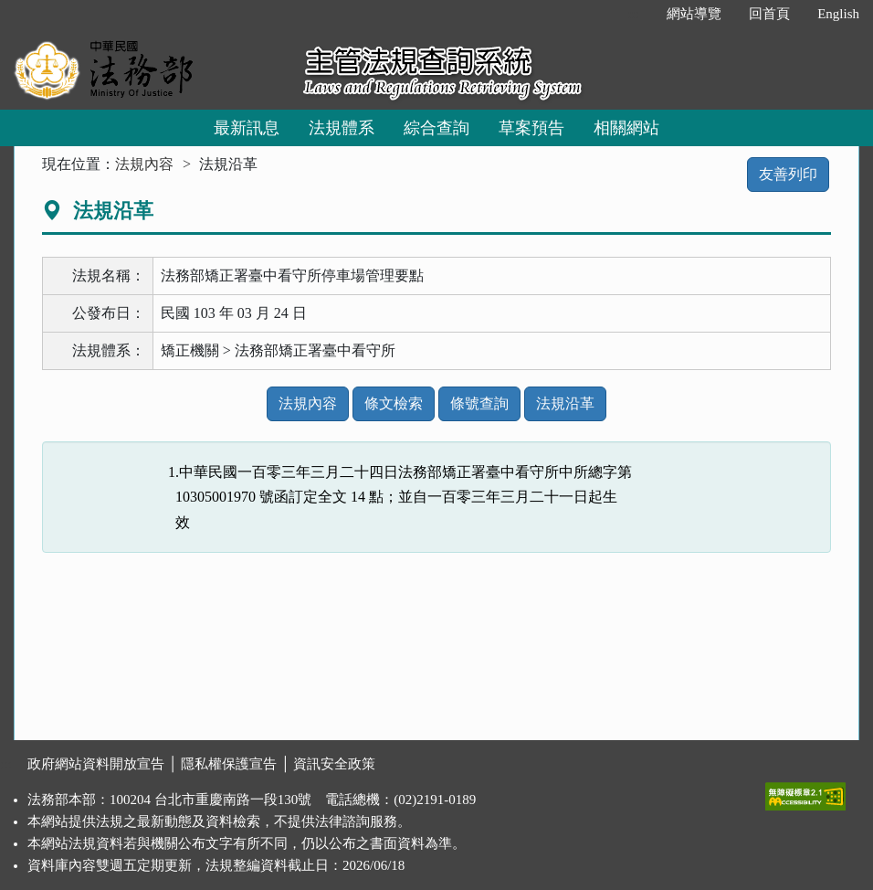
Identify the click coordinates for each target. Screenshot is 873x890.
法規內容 (144, 164)
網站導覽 (694, 13)
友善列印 (788, 174)
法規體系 (341, 128)
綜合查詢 (436, 128)
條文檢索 (393, 403)
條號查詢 (479, 403)
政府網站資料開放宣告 (95, 764)
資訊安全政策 (334, 764)
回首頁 (769, 13)
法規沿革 (565, 403)
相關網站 (626, 128)
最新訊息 (246, 128)
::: (634, 13)
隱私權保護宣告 (229, 764)
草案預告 (531, 128)
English (838, 13)
